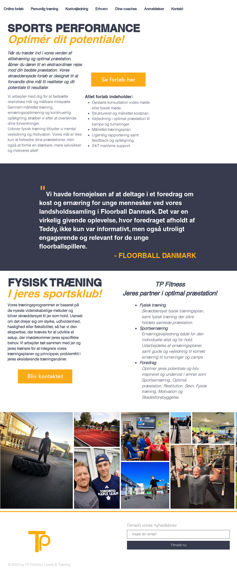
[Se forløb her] (118, 80)
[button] (45, 376)
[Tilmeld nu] (178, 545)
